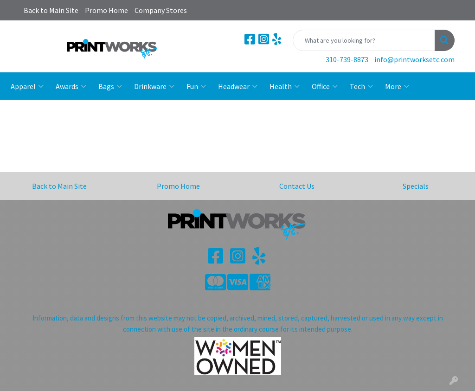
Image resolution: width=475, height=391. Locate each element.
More (397, 86)
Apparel (27, 86)
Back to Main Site (51, 10)
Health (285, 86)
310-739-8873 (347, 59)
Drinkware (154, 86)
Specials (416, 186)
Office (325, 86)
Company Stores (161, 10)
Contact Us (297, 186)
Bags (110, 86)
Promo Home (106, 10)
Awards (71, 86)
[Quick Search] (364, 40)
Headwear (237, 86)
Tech (361, 86)
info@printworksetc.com (414, 59)
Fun (196, 86)
